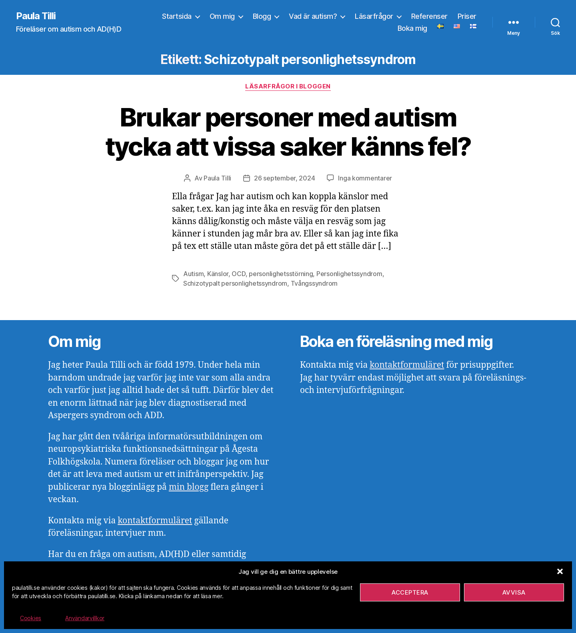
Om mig (222, 16)
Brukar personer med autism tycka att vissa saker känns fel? (288, 132)
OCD (238, 274)
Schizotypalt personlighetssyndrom (235, 283)
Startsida (177, 16)
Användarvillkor (84, 618)
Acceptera (410, 592)
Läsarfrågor (374, 16)
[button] (560, 571)
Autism (193, 274)
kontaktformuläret (155, 520)
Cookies (30, 618)
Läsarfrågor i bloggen (288, 86)
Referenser (429, 16)
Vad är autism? (313, 16)
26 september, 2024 (284, 178)
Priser (467, 16)
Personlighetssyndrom (349, 274)
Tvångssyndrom (314, 283)
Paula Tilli (36, 16)
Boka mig (412, 28)
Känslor (217, 274)
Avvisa (514, 592)
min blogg (188, 487)
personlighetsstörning (281, 274)
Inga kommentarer (365, 178)
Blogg (262, 16)
